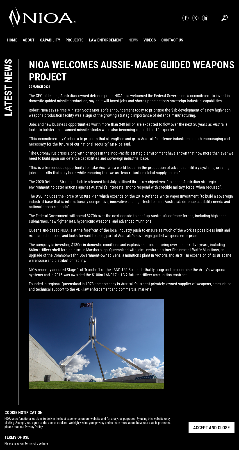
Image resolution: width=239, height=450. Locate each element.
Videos (149, 40)
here (45, 443)
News (133, 40)
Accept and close (211, 427)
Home (12, 40)
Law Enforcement (106, 40)
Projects (75, 40)
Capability (50, 40)
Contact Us (172, 40)
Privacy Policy (34, 427)
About (28, 40)
